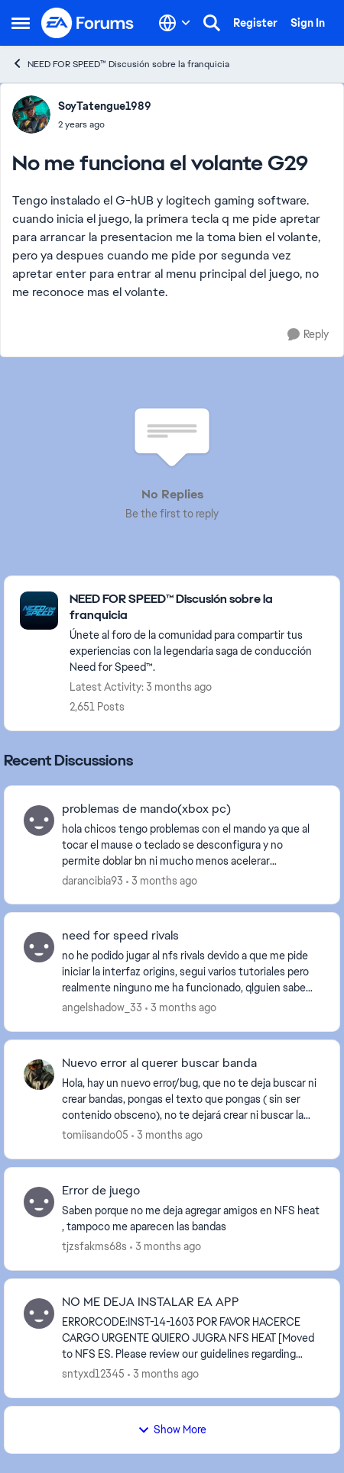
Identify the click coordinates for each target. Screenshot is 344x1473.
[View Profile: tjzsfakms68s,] (39, 1202)
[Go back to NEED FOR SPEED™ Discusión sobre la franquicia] (197, 607)
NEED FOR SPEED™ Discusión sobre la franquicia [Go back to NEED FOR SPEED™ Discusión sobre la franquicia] (120, 63)
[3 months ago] (161, 880)
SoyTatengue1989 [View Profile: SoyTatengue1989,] (104, 106)
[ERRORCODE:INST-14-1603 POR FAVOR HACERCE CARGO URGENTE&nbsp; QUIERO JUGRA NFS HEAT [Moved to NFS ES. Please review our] (191, 1338)
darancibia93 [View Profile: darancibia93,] (92, 880)
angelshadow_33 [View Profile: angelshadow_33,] (102, 1007)
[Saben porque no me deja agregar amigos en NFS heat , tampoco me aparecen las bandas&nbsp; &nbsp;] (191, 1219)
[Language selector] (174, 23)
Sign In (307, 23)
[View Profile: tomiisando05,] (39, 1074)
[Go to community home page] (88, 23)
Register (255, 23)
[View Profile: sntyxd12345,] (39, 1313)
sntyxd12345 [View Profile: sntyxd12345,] (93, 1374)
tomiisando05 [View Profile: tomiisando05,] (95, 1135)
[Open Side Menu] (20, 22)
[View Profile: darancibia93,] (39, 820)
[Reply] (308, 334)
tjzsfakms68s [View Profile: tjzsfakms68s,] (94, 1246)
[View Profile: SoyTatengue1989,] (31, 114)
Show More (172, 1429)
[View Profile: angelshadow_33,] (39, 947)
